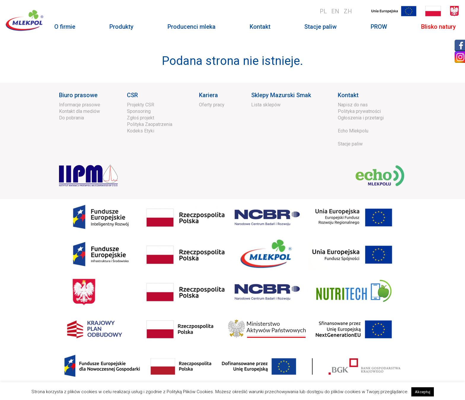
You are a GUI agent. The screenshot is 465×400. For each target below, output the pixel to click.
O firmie (64, 26)
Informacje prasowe (79, 105)
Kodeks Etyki (140, 131)
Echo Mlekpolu (353, 131)
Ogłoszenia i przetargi (361, 118)
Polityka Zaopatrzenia (149, 124)
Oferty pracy (211, 105)
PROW (379, 26)
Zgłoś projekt (140, 118)
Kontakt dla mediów (79, 111)
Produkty (121, 26)
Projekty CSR (140, 105)
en (335, 11)
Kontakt (260, 26)
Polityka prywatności (359, 111)
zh (348, 11)
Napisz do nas (353, 105)
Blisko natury (438, 26)
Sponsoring (139, 111)
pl (323, 11)
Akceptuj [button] (422, 392)
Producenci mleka (192, 26)
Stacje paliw (320, 26)
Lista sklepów (266, 105)
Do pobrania (71, 118)
